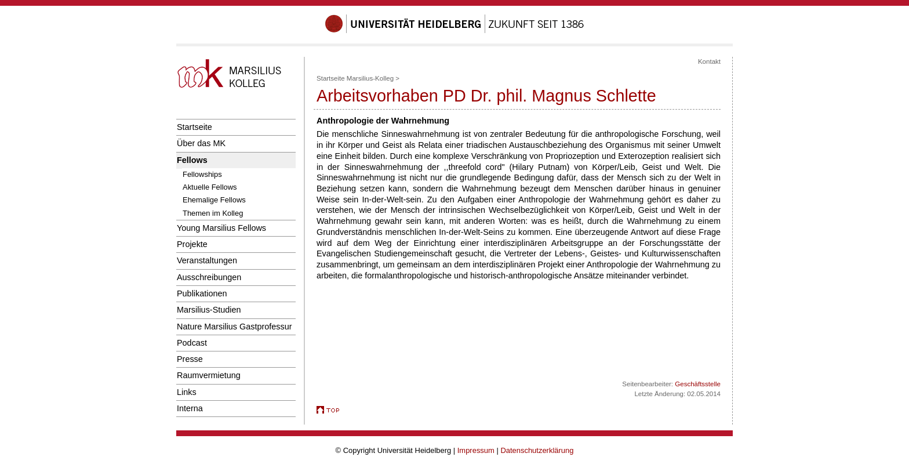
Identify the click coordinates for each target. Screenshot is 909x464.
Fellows (192, 160)
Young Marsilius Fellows (221, 228)
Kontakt (709, 61)
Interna (190, 408)
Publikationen (202, 293)
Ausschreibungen (209, 277)
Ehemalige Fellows (214, 199)
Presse (190, 359)
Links (187, 392)
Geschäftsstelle (698, 383)
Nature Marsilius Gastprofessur (234, 326)
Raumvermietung (209, 375)
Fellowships (202, 174)
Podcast (192, 342)
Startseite (194, 127)
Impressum (476, 450)
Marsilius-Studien (209, 309)
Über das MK (201, 143)
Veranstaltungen (207, 260)
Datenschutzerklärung (536, 450)
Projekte (192, 244)
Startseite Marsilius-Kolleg (355, 78)
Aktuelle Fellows (210, 187)
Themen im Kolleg (213, 213)
